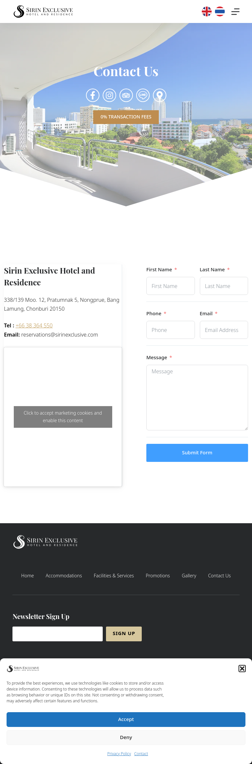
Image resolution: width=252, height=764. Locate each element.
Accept (126, 721)
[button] (242, 671)
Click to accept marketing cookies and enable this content (63, 417)
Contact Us (219, 575)
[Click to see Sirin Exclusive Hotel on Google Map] (159, 95)
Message (156, 357)
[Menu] (235, 12)
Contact (141, 756)
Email (206, 314)
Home (27, 575)
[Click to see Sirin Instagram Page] (109, 95)
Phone (153, 314)
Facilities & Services (114, 575)
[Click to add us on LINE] (143, 95)
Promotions (158, 575)
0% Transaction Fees (126, 117)
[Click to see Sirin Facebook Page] (92, 95)
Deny (126, 739)
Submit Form (197, 453)
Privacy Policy (119, 756)
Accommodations (64, 575)
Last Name (212, 270)
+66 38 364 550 (33, 326)
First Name (159, 270)
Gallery (189, 575)
